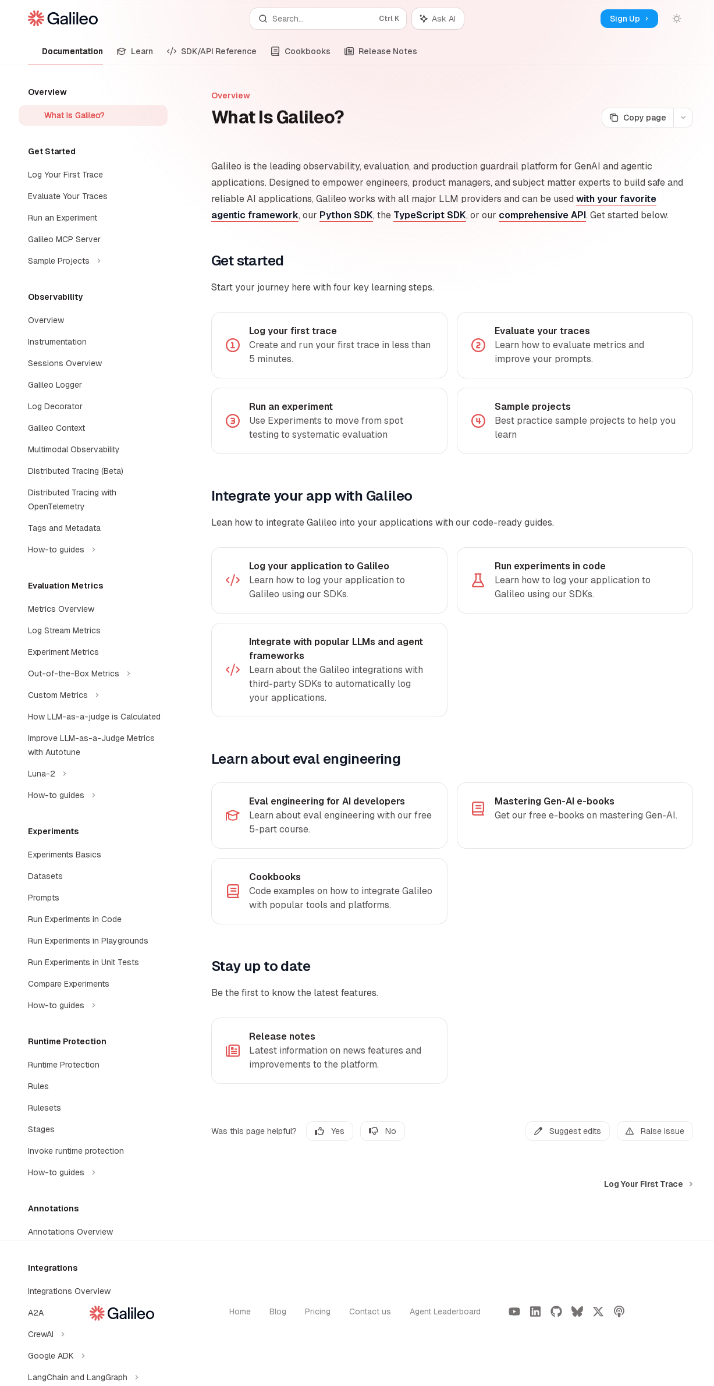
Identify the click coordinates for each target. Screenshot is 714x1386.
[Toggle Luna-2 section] (93, 773)
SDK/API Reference (212, 55)
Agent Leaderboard (445, 1311)
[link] (329, 345)
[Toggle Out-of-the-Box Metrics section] (93, 673)
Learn (135, 55)
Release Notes (380, 55)
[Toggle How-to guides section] (93, 549)
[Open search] (328, 18)
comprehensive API (542, 215)
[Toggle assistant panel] (438, 18)
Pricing (318, 1311)
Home (240, 1311)
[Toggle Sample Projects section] (93, 260)
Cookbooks (301, 55)
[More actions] (683, 117)
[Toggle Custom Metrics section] (93, 695)
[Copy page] (637, 117)
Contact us (370, 1311)
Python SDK (346, 215)
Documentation (65, 55)
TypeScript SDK (429, 215)
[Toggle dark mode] (676, 18)
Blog (277, 1311)
